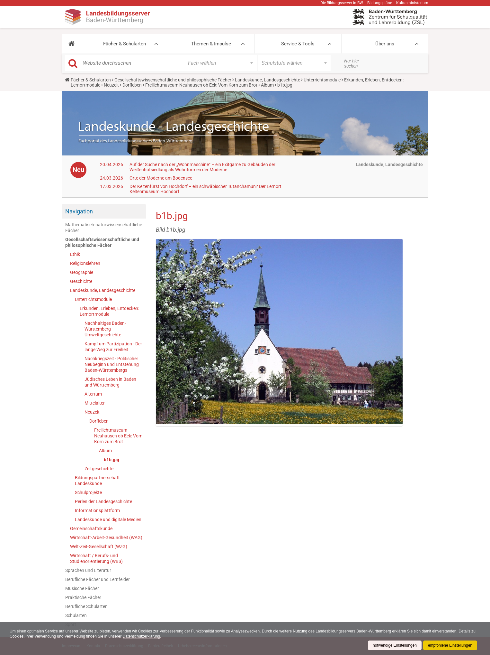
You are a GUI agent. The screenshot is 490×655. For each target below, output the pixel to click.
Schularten (76, 615)
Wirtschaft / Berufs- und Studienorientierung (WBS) (96, 558)
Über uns (384, 44)
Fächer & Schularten (124, 44)
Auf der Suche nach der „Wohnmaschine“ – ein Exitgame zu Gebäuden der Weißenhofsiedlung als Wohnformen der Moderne (202, 167)
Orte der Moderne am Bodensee (160, 178)
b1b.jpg (111, 459)
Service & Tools (298, 44)
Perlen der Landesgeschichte (103, 501)
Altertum (93, 394)
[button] (71, 44)
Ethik (75, 254)
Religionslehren (85, 263)
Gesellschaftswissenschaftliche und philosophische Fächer (172, 79)
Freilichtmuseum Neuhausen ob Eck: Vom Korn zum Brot (201, 85)
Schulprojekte (88, 492)
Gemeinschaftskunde (91, 528)
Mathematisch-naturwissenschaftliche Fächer (103, 227)
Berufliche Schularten (86, 606)
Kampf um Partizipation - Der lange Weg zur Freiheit (113, 346)
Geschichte (81, 281)
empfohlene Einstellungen (450, 645)
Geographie (81, 272)
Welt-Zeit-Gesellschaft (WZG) (98, 546)
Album (267, 85)
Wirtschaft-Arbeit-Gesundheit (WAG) (106, 537)
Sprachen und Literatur (88, 570)
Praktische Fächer (83, 597)
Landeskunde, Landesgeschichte (267, 79)
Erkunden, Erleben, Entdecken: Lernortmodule (109, 311)
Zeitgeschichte (99, 468)
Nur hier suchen (351, 63)
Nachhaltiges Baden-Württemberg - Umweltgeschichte (105, 329)
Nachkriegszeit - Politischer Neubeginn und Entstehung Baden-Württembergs (112, 364)
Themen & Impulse (211, 44)
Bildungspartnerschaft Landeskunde (97, 480)
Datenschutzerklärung (141, 636)
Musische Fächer (82, 588)
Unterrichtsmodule (322, 79)
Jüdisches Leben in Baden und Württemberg (110, 382)
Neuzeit (111, 85)
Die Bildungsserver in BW (341, 3)
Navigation (79, 211)
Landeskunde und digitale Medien (108, 519)
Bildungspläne (379, 3)
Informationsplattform (97, 510)
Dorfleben (132, 85)
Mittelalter (95, 403)
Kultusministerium (412, 3)
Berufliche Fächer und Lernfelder (97, 579)
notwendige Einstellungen (395, 645)
